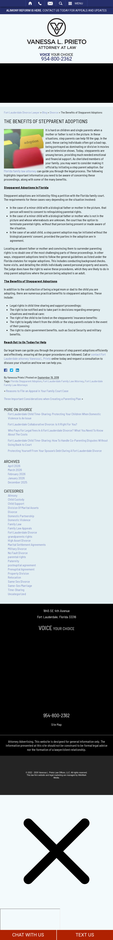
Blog (44, 112)
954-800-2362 (56, 58)
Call (40, 3)
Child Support (16, 503)
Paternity (13, 561)
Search (60, 3)
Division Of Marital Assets (23, 507)
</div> (30, 924)
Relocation (14, 577)
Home (30, 3)
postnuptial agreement (22, 565)
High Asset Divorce (19, 540)
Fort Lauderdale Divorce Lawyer (22, 112)
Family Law (14, 524)
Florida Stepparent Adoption (26, 381)
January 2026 (16, 478)
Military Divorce (17, 549)
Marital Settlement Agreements (27, 544)
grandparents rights (20, 536)
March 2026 (15, 470)
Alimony (12, 495)
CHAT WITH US (28, 935)
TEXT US (85, 935)
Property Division (18, 573)
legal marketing (56, 775)
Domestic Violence (19, 520)
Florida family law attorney (20, 171)
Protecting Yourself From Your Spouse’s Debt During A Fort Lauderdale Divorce (55, 450)
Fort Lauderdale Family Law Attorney (63, 381)
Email (50, 3)
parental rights (17, 557)
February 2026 (17, 474)
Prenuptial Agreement (21, 569)
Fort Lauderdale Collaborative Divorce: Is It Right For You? (42, 424)
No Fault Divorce (18, 553)
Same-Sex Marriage (20, 585)
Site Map (56, 724)
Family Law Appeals (20, 528)
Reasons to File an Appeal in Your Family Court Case (37, 391)
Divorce (54, 112)
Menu (79, 3)
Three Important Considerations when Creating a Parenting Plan (42, 399)
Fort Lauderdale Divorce (22, 532)
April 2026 (14, 466)
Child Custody (16, 499)
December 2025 (17, 482)
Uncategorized (17, 594)
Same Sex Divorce (19, 581)
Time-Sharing (16, 590)
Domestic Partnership (21, 516)
